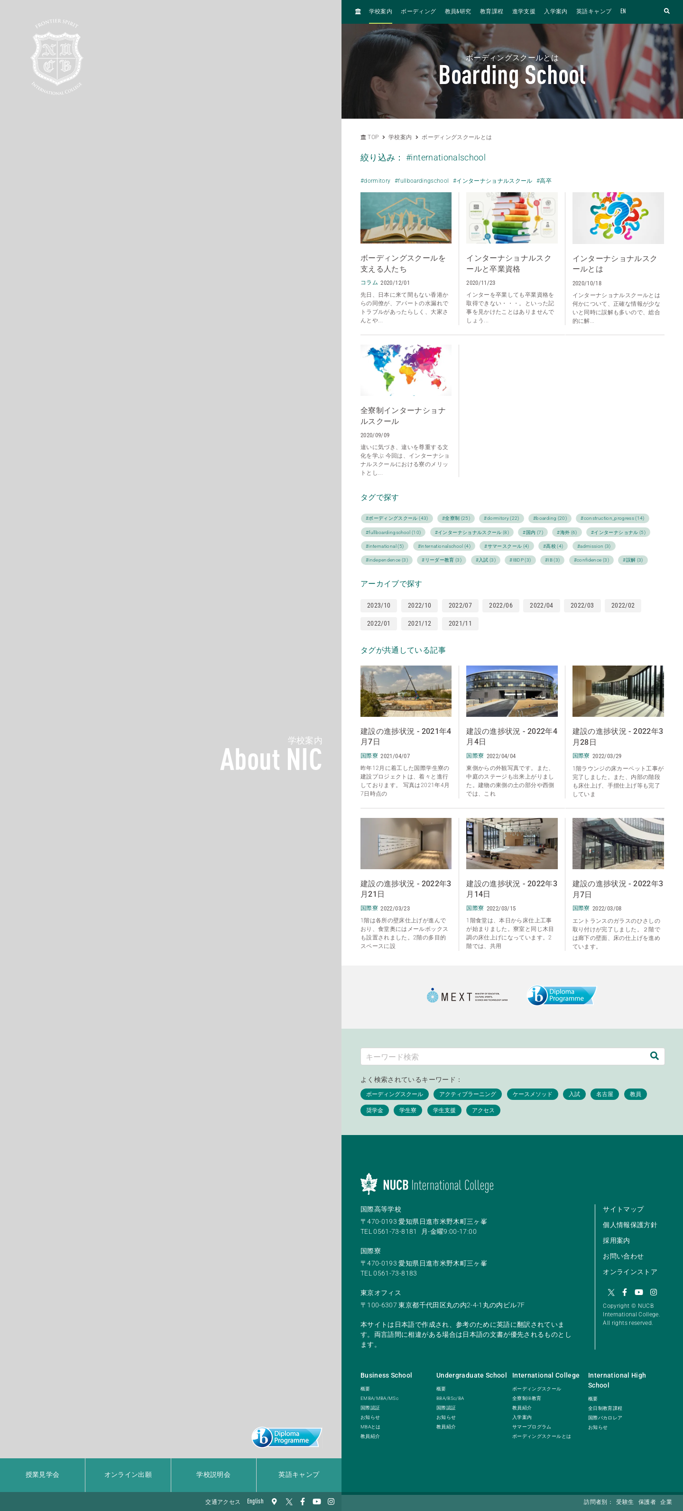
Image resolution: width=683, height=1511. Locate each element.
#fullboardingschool (422, 181)
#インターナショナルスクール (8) (472, 532)
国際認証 (370, 1407)
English (255, 1501)
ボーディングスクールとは (457, 137)
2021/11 (460, 623)
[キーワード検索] (503, 1056)
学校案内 (380, 12)
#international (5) (385, 546)
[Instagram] (331, 1501)
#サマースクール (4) (506, 546)
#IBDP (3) (520, 560)
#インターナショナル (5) (618, 532)
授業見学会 (43, 1475)
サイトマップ (623, 1209)
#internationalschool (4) (444, 546)
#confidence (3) (591, 560)
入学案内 (555, 12)
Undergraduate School (471, 1375)
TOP (369, 137)
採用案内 (616, 1240)
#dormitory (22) (501, 518)
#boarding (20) (550, 518)
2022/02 (623, 605)
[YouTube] (317, 1501)
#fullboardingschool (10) (393, 532)
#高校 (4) (553, 546)
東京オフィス (380, 1292)
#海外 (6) (567, 532)
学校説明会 (213, 1475)
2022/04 (541, 605)
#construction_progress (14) (612, 518)
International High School (617, 1380)
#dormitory (375, 181)
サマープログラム (532, 1426)
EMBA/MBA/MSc (379, 1398)
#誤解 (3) (633, 560)
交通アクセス (222, 1502)
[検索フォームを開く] (667, 11)
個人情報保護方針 (630, 1225)
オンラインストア (630, 1272)
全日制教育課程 (605, 1408)
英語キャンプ (298, 1475)
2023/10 (378, 605)
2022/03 (582, 605)
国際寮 (370, 1251)
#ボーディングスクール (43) (397, 518)
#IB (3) (552, 560)
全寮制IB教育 (526, 1398)
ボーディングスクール (537, 1388)
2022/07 (460, 605)
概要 (365, 1388)
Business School (386, 1375)
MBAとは (370, 1426)
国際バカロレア (605, 1417)
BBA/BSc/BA (450, 1398)
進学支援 (523, 12)
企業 (666, 1502)
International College (546, 1375)
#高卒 (544, 181)
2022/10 (419, 605)
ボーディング (418, 12)
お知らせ (370, 1417)
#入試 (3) (486, 560)
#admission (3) (594, 546)
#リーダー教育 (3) (441, 560)
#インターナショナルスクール (493, 181)
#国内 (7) (533, 532)
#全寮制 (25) (456, 518)
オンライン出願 (128, 1475)
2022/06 (500, 605)
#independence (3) (387, 560)
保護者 (647, 1502)
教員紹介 (370, 1436)
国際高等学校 (380, 1209)
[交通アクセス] (274, 1501)
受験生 (625, 1502)
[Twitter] (288, 1501)
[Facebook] (302, 1501)
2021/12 (419, 623)
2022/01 (378, 623)
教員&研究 (458, 12)
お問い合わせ (623, 1256)
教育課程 (491, 12)
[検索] (655, 1056)
